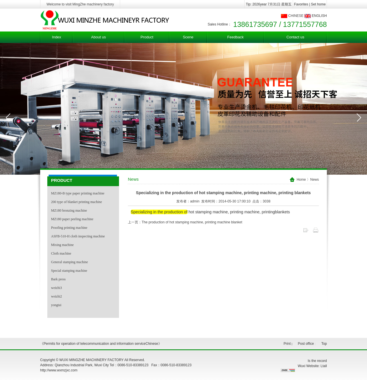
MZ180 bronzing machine (69, 210)
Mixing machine (62, 245)
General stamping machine (69, 262)
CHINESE (295, 16)
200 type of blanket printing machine (76, 202)
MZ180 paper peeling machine (72, 219)
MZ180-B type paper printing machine (77, 193)
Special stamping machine (69, 271)
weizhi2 (56, 296)
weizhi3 (56, 288)
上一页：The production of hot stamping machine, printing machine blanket (185, 222)
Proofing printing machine (69, 228)
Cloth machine (61, 253)
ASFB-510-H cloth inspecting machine (78, 236)
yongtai (56, 305)
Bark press (58, 279)
